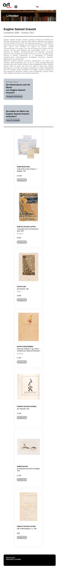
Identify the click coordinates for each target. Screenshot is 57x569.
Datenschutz (10, 557)
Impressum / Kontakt (13, 559)
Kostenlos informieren (14, 96)
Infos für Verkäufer (13, 120)
